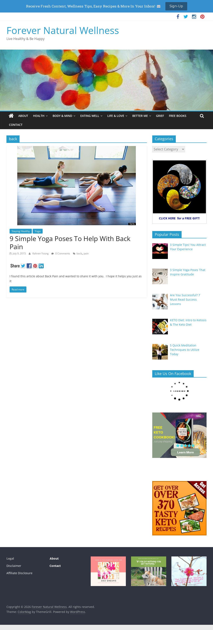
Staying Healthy (21, 231)
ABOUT (23, 116)
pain (86, 253)
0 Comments (60, 253)
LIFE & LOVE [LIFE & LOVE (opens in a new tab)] (115, 116)
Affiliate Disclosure (19, 573)
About (54, 558)
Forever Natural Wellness (62, 30)
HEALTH (39, 116)
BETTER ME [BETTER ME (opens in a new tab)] (140, 116)
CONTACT (15, 125)
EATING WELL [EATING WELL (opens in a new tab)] (89, 116)
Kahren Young (40, 253)
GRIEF (160, 116)
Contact (55, 566)
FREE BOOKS (177, 116)
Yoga (38, 231)
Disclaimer (13, 566)
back (79, 253)
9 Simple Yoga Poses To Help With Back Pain (70, 242)
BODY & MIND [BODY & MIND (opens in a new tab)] (62, 116)
